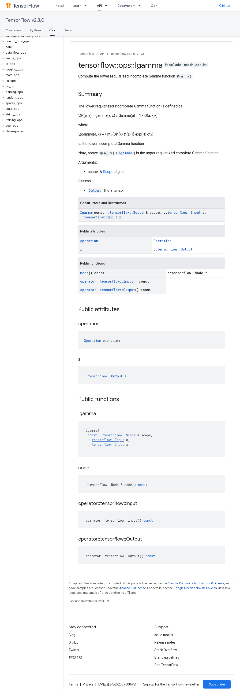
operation (89, 241)
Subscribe (217, 684)
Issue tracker (163, 635)
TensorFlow (86, 53)
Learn (76, 6)
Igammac (125, 153)
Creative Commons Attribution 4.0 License (196, 583)
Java (67, 30)
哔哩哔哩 (75, 657)
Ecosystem (126, 6)
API (102, 53)
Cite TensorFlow (166, 665)
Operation (163, 241)
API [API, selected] (99, 6)
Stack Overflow (165, 650)
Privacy (88, 684)
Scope (108, 171)
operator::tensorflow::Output (107, 289)
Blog (72, 635)
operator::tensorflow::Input (106, 281)
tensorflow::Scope (127, 212)
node (84, 273)
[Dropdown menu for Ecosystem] (140, 5)
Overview (13, 30)
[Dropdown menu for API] (107, 5)
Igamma (86, 212)
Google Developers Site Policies (195, 588)
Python (35, 30)
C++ (143, 53)
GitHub (225, 6)
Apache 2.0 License (132, 588)
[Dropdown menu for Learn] (87, 5)
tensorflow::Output (174, 249)
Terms (73, 684)
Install (59, 6)
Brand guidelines (166, 657)
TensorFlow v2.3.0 (25, 20)
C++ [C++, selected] (52, 30)
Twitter (74, 650)
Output (95, 190)
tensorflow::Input (184, 212)
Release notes (165, 642)
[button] (30, 36)
